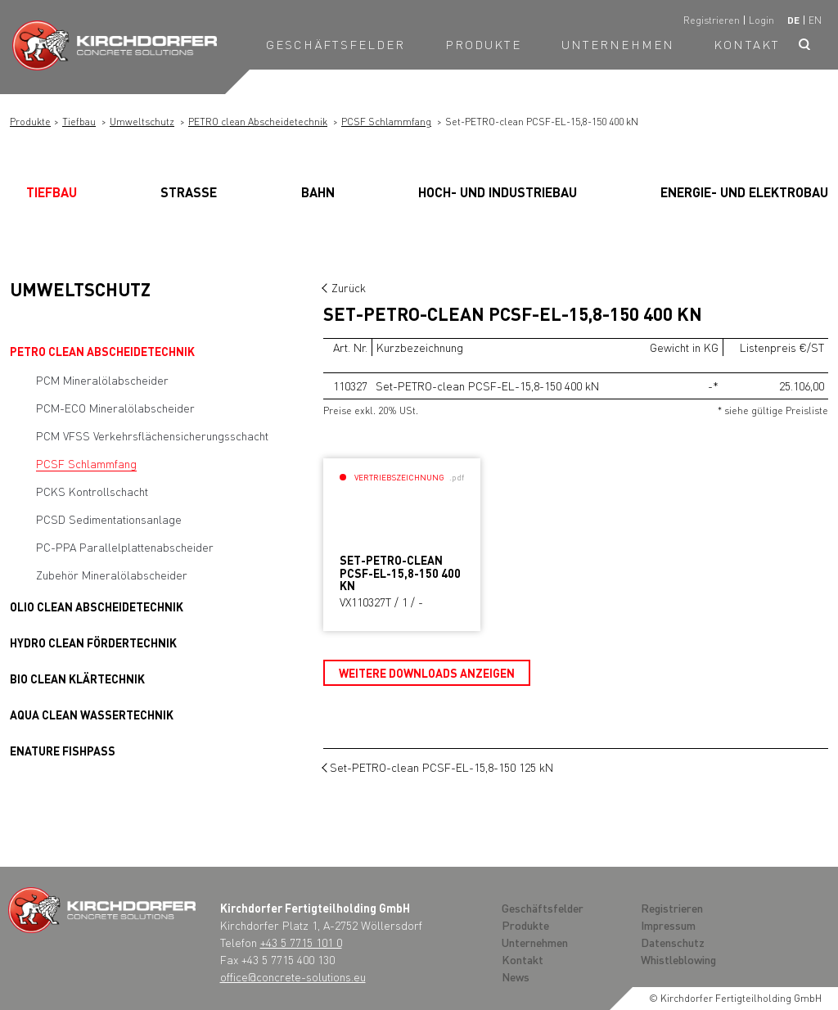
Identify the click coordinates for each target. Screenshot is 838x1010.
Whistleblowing (678, 959)
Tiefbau (79, 121)
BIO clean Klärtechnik (77, 678)
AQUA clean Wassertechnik (91, 714)
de (793, 20)
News (515, 976)
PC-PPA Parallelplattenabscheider (125, 546)
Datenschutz (673, 942)
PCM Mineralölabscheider (102, 379)
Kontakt (747, 44)
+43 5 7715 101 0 (301, 942)
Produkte (483, 44)
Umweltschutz (142, 121)
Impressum (668, 925)
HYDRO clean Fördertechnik (93, 642)
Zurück (348, 287)
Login (761, 20)
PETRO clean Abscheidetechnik (257, 121)
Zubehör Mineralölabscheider (111, 574)
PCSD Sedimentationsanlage (109, 519)
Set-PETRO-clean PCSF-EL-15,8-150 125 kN (441, 767)
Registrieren (711, 20)
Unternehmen (617, 44)
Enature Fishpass (62, 750)
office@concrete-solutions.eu (293, 976)
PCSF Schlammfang (386, 121)
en (815, 20)
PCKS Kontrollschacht (92, 491)
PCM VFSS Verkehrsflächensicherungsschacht (152, 435)
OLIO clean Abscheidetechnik (96, 606)
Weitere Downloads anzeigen (427, 672)
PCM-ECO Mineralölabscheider (115, 407)
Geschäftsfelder (336, 44)
